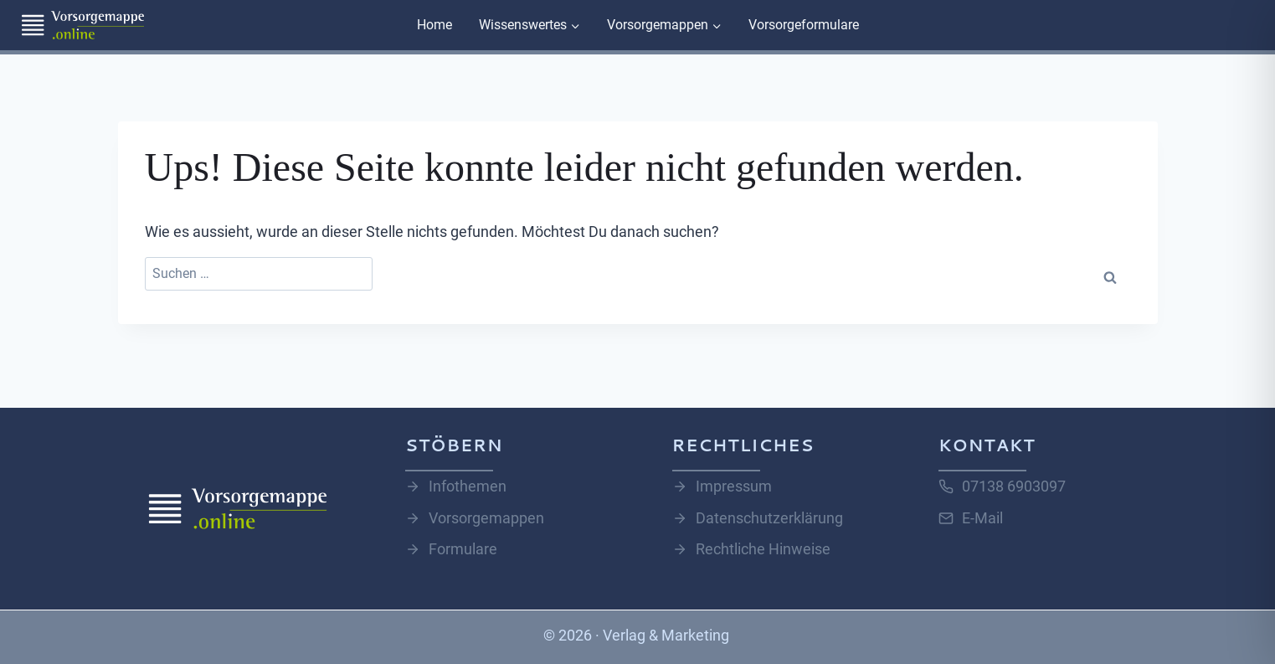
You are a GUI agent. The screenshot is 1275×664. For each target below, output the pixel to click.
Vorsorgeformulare (803, 25)
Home (434, 25)
